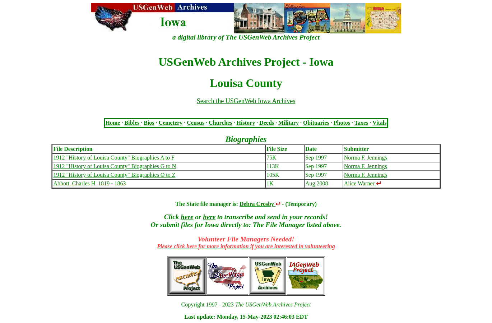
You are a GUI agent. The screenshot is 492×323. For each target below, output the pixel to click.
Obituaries (316, 123)
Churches (220, 123)
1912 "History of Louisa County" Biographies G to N (114, 166)
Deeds (266, 123)
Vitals (379, 123)
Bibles (131, 123)
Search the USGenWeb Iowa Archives (246, 101)
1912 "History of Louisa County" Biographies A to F (114, 157)
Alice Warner (362, 183)
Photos (342, 123)
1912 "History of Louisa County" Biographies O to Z (114, 175)
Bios (149, 123)
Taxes (361, 123)
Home (113, 123)
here (187, 217)
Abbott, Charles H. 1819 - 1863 (89, 183)
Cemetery (171, 123)
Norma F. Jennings (365, 157)
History (246, 123)
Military (288, 123)
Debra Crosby (260, 204)
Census (195, 123)
